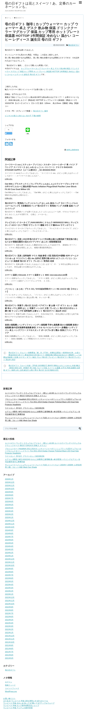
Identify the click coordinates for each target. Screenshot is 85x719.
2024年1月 (9, 556)
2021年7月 (9, 652)
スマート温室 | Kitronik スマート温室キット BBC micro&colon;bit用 (36, 275)
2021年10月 (9, 642)
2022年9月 (9, 607)
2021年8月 (9, 649)
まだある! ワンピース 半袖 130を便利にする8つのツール (25, 701)
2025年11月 (9, 485)
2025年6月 (9, 501)
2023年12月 (9, 559)
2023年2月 (9, 591)
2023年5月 (9, 581)
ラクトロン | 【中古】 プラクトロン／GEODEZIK (24, 408)
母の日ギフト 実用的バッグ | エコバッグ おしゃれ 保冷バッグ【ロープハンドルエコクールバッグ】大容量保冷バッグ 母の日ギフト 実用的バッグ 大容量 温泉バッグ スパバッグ (42, 206)
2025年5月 (9, 505)
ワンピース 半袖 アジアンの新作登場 (18, 708)
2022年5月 (9, 620)
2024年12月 (9, 521)
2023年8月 (9, 572)
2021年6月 (9, 655)
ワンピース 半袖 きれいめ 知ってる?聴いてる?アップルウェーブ (28, 703)
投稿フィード (10, 685)
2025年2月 (9, 514)
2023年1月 (9, 594)
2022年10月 (9, 604)
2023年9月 (9, 569)
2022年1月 (9, 633)
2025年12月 (9, 482)
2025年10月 (9, 489)
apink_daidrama (72, 150)
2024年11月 (9, 524)
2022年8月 (9, 610)
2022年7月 (9, 613)
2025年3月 (9, 511)
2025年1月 (9, 517)
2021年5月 (9, 658)
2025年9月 (9, 492)
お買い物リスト (9, 698)
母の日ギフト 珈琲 (40, 111)
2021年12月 (9, 636)
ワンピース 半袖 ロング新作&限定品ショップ (21, 705)
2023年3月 (9, 588)
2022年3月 (9, 626)
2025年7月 (9, 498)
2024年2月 (9, 553)
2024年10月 (9, 527)
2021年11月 (9, 639)
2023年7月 (9, 575)
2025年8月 (9, 495)
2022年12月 (9, 597)
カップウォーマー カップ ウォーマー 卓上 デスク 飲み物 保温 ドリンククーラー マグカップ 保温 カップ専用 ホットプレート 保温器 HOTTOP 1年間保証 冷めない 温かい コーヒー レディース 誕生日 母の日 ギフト (42, 71)
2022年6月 (9, 617)
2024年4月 (9, 546)
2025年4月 (9, 508)
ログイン (8, 682)
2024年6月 (9, 540)
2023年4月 (9, 585)
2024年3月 (9, 549)
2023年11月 (9, 562)
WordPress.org (11, 691)
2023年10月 (9, 565)
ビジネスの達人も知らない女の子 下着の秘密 (23, 116)
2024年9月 (9, 530)
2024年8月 (9, 533)
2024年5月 (9, 543)
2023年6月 (9, 578)
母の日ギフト (73, 45)
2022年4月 (9, 623)
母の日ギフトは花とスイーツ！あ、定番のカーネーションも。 (40, 5)
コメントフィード (12, 688)
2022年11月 (9, 601)
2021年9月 (9, 645)
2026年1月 (9, 479)
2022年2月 (9, 629)
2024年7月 (9, 537)
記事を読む (9, 179)
